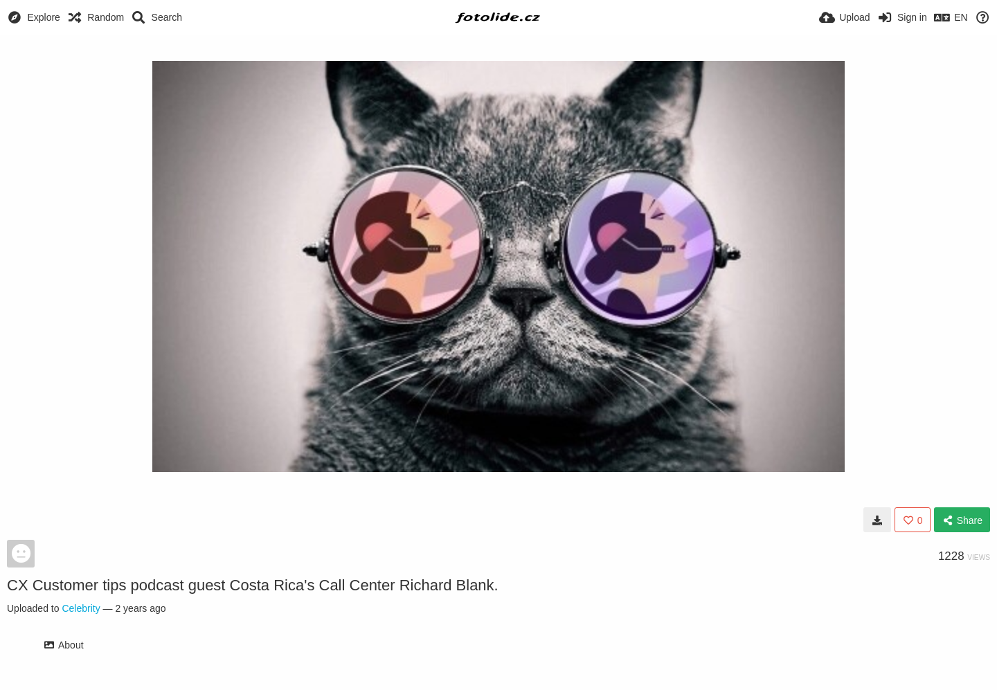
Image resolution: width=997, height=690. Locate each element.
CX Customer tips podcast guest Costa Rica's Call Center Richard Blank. (252, 585)
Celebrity (81, 608)
